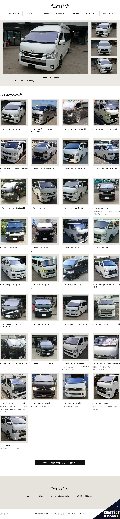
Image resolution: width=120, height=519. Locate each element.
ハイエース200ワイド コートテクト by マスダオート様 (13, 325)
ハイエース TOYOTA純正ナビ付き (73, 208)
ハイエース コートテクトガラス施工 (74, 129)
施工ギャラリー (91, 14)
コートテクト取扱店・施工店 (60, 496)
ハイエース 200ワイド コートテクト (74, 324)
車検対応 (46, 14)
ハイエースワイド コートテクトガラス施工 (14, 170)
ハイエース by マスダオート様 (42, 363)
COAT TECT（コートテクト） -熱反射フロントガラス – (65, 514)
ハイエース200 (5, 445)
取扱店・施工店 (108, 14)
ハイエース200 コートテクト (41, 285)
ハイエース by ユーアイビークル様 (12, 403)
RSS (8, 514)
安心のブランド (31, 14)
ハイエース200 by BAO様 (40, 403)
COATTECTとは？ (13, 14)
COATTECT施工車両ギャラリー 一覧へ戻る (60, 463)
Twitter (1, 514)
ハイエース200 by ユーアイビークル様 (13, 363)
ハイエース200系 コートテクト (72, 285)
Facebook (4, 514)
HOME (28, 496)
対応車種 (76, 14)
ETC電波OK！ (61, 14)
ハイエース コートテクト (39, 208)
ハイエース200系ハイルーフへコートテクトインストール (44, 130)
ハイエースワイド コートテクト (11, 129)
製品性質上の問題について (85, 496)
